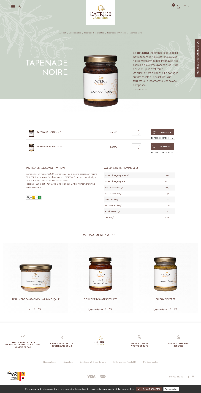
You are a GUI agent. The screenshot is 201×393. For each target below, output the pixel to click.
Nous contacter (49, 362)
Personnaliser (171, 389)
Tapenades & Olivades (116, 33)
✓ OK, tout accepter (149, 389)
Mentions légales (150, 362)
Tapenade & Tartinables (94, 33)
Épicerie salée (75, 33)
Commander (161, 132)
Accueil (62, 33)
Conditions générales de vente (93, 362)
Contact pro (68, 362)
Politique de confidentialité (124, 362)
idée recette (140, 89)
